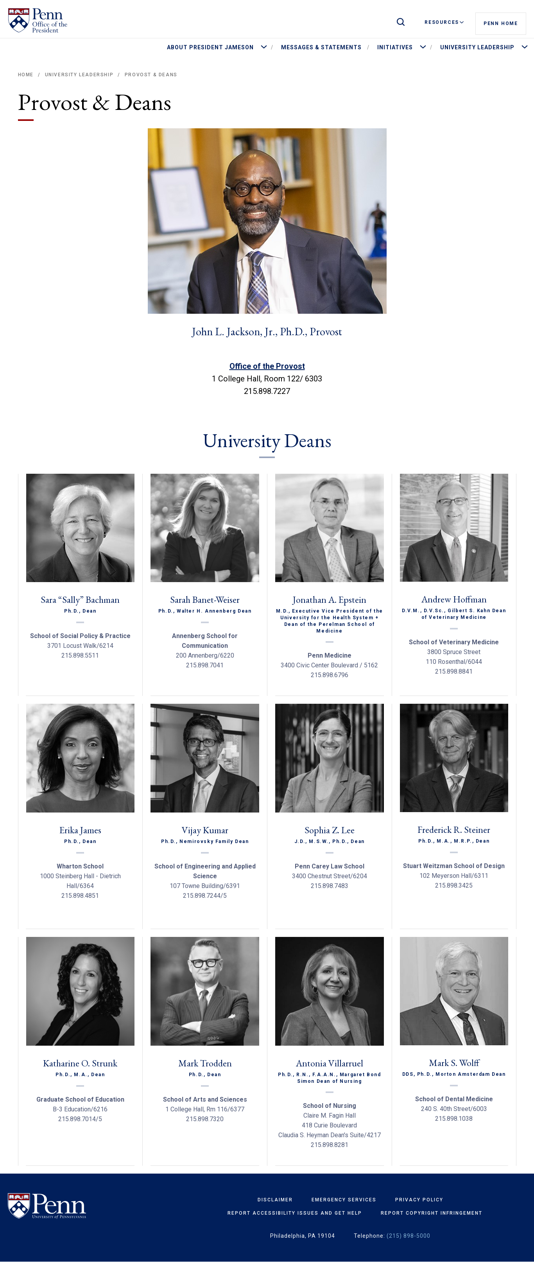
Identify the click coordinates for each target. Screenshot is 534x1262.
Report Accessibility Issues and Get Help (295, 1213)
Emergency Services (344, 1200)
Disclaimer (275, 1200)
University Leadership (79, 74)
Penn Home (501, 22)
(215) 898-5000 (408, 1236)
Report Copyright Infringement (431, 1213)
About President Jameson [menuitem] (210, 47)
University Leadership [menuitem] (477, 47)
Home (26, 74)
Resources (444, 22)
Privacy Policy (419, 1200)
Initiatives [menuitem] (395, 47)
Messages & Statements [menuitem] (321, 47)
